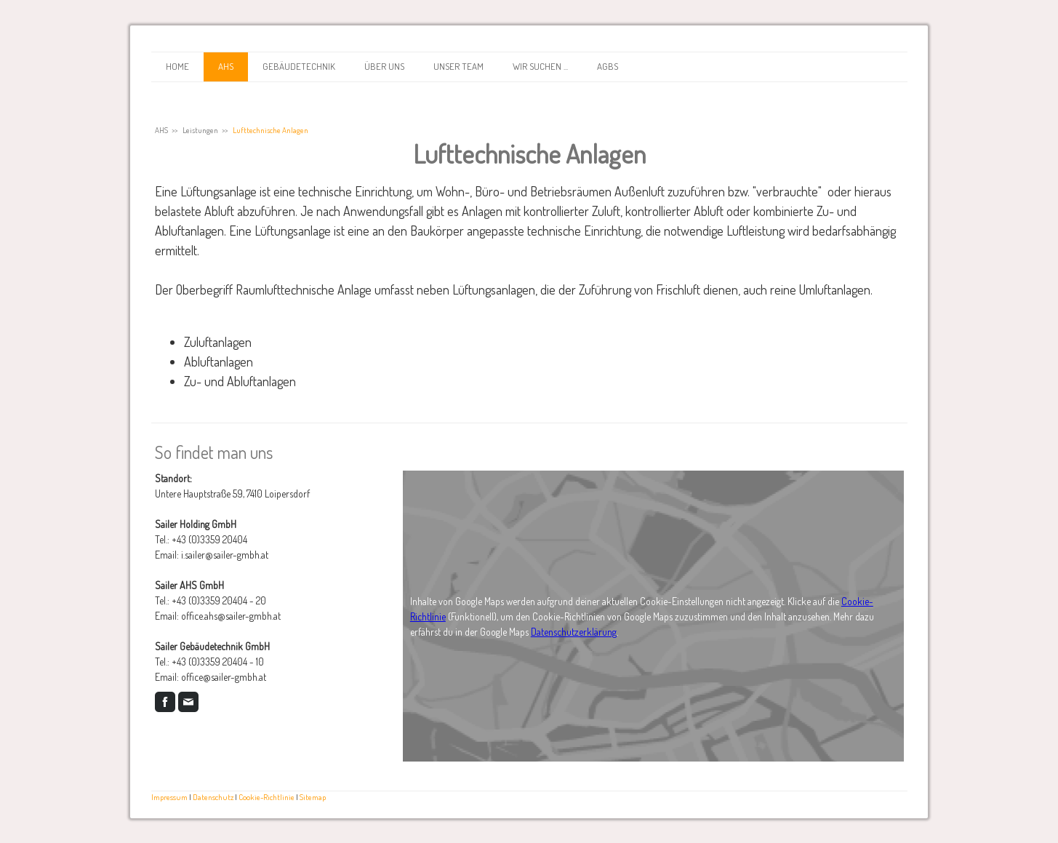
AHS (225, 66)
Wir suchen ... (540, 66)
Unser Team (458, 66)
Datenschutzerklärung (574, 632)
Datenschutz (213, 796)
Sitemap (313, 796)
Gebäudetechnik (299, 66)
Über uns (384, 66)
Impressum (169, 796)
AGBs (607, 66)
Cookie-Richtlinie (266, 796)
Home (177, 66)
